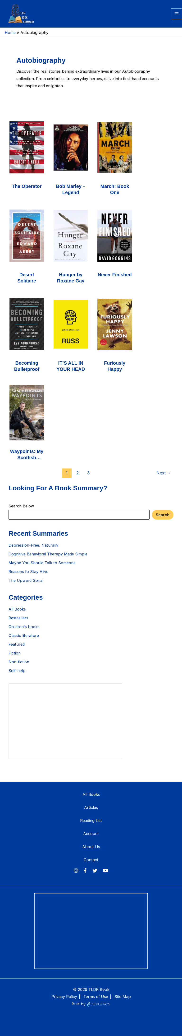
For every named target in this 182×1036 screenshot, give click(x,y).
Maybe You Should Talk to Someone (42, 567)
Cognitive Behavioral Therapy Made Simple (48, 558)
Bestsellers (18, 622)
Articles (91, 807)
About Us (91, 846)
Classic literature (24, 640)
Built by (91, 1004)
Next (163, 477)
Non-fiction (19, 666)
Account (91, 833)
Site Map (122, 996)
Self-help (17, 675)
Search (162, 519)
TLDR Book (98, 989)
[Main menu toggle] (176, 16)
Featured (17, 648)
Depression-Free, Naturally (33, 549)
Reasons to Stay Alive (28, 576)
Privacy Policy (64, 996)
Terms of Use (95, 996)
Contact (91, 859)
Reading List (91, 820)
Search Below (21, 510)
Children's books (24, 631)
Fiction (15, 657)
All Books (17, 613)
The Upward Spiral (26, 584)
